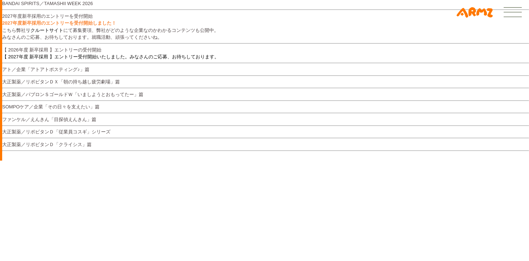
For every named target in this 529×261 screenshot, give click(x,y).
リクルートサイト (44, 30)
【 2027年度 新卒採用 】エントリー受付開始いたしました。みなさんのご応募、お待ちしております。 (110, 56)
